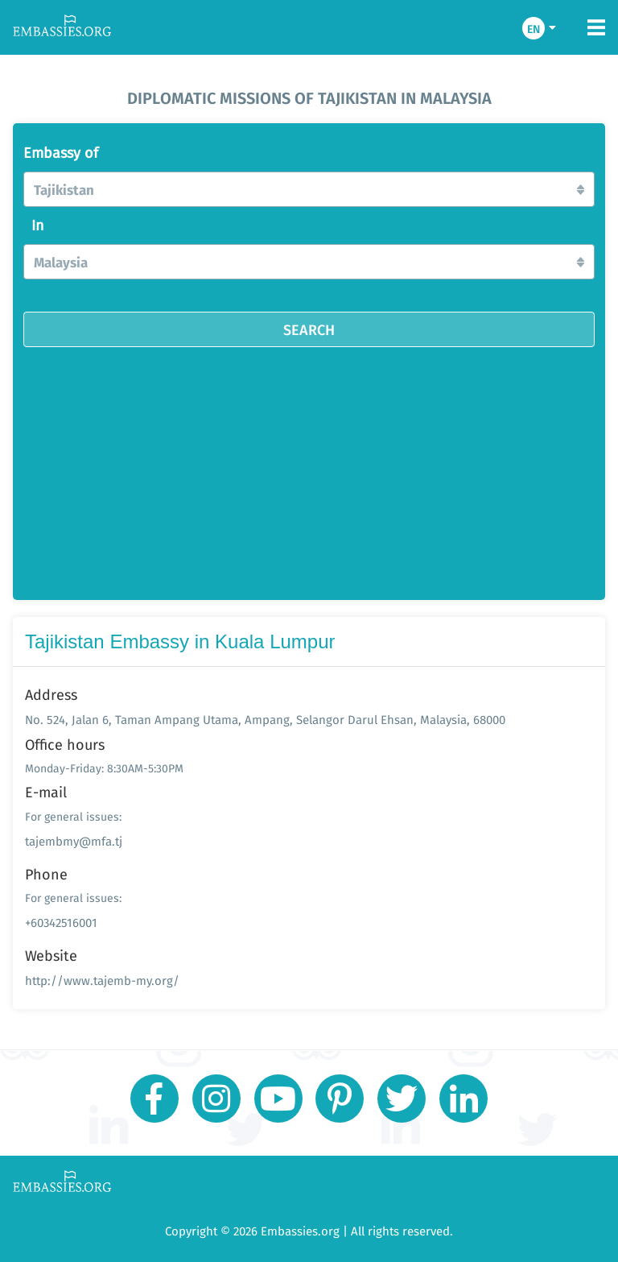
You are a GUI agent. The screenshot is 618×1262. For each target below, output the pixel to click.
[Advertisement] (309, 468)
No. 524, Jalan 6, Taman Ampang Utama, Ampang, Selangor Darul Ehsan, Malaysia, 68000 (265, 719)
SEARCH (309, 329)
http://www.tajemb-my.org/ (102, 980)
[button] (309, 189)
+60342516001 (61, 922)
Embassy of (60, 153)
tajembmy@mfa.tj (73, 841)
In (37, 225)
